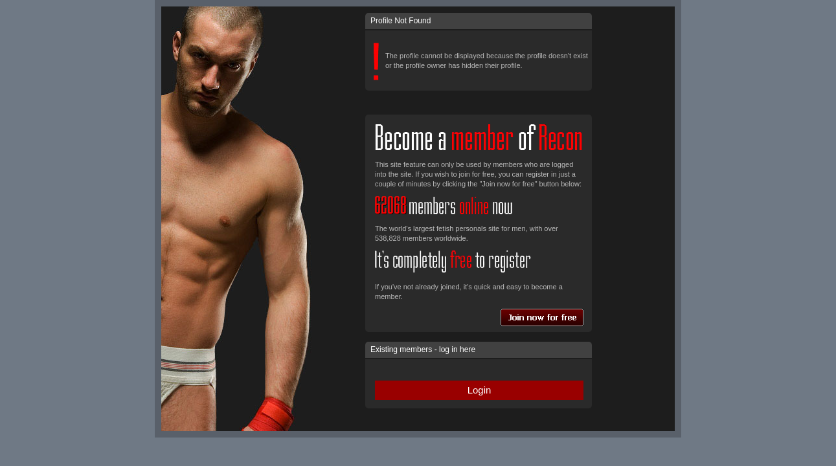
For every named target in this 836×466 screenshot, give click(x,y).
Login (479, 389)
